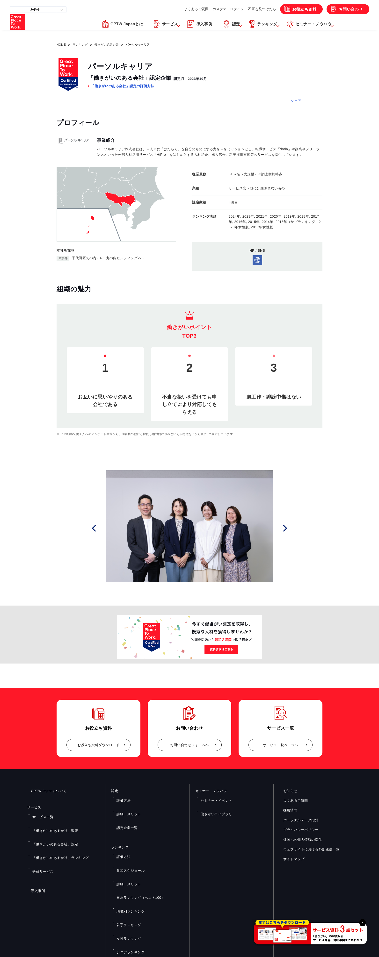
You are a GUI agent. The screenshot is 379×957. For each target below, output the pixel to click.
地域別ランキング (128, 862)
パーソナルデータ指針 (297, 820)
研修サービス (40, 841)
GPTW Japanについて (45, 791)
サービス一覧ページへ (280, 745)
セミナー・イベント (213, 797)
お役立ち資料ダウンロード (98, 745)
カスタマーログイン (221, 9)
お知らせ (286, 791)
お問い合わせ (350, 9)
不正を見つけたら (257, 9)
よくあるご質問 (187, 9)
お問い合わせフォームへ (189, 745)
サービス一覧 (40, 813)
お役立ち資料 (301, 9)
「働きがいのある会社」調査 (51, 820)
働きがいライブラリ (213, 804)
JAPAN (36, 9)
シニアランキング (128, 883)
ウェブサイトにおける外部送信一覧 (307, 849)
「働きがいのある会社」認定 (51, 827)
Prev (100, 528)
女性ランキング (126, 876)
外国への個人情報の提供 (298, 839)
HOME (61, 44)
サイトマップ (289, 859)
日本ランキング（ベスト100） (136, 855)
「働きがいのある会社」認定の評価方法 (122, 86)
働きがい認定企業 (107, 44)
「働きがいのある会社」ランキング (55, 834)
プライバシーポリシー (297, 830)
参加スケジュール (128, 841)
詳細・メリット (126, 804)
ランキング (80, 44)
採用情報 (286, 810)
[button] (137, 27)
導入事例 (34, 858)
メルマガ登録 (271, 904)
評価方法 (122, 797)
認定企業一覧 (125, 811)
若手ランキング (126, 869)
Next (286, 528)
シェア (296, 101)
